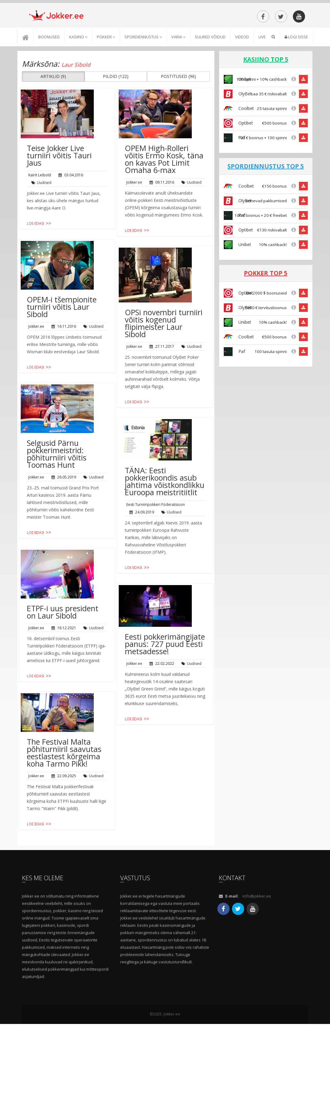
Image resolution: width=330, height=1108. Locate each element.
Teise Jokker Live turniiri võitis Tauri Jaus (59, 206)
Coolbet (239, 160)
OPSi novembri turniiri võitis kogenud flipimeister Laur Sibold (163, 374)
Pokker (106, 88)
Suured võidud (210, 88)
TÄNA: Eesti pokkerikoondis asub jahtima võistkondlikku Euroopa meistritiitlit (164, 533)
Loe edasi (35, 274)
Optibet (238, 174)
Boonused (49, 88)
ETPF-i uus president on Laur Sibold (62, 663)
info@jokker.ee (257, 980)
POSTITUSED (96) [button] (178, 128)
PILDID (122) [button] (115, 128)
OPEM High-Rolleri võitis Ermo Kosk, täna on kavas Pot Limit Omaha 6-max (164, 210)
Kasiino (78, 88)
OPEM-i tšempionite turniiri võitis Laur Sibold (62, 358)
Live (262, 88)
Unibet (237, 296)
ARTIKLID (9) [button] (53, 128)
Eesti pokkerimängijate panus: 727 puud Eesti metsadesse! (165, 695)
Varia (178, 88)
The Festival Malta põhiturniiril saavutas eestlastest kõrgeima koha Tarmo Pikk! (64, 804)
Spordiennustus (143, 88)
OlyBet (238, 145)
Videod (242, 88)
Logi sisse (296, 88)
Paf (234, 189)
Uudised (44, 234)
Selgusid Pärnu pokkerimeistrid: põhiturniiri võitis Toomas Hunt (56, 505)
